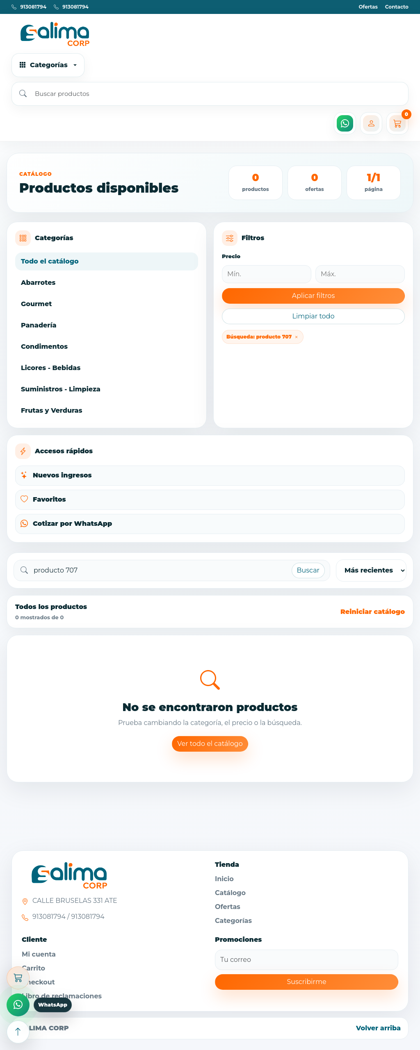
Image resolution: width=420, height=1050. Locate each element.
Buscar (308, 570)
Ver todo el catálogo (209, 744)
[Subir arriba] (18, 1031)
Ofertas (367, 7)
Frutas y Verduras (51, 410)
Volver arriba (378, 1028)
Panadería (38, 325)
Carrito (33, 968)
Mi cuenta (39, 954)
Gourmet (36, 304)
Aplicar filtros (313, 296)
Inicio (224, 879)
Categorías (233, 921)
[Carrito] (397, 123)
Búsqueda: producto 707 (262, 337)
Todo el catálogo (50, 261)
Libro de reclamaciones (62, 996)
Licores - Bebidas (50, 368)
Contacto (397, 7)
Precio (231, 256)
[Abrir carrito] (18, 977)
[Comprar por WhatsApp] (18, 1004)
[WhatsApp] (345, 123)
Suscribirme (306, 982)
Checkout (38, 982)
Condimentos (44, 346)
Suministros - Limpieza (60, 389)
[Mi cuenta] (371, 123)
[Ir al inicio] (210, 33)
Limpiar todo (313, 316)
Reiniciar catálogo (372, 612)
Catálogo (230, 893)
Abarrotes (38, 282)
